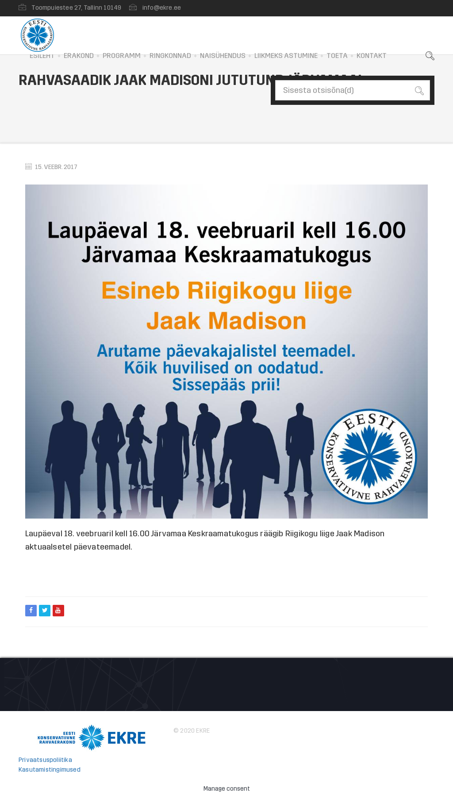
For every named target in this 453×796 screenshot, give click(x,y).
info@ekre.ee (161, 8)
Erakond (79, 55)
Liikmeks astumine (286, 55)
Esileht (42, 55)
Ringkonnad (170, 55)
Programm (122, 55)
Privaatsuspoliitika (45, 760)
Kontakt (372, 55)
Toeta (337, 55)
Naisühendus (223, 55)
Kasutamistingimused (50, 769)
